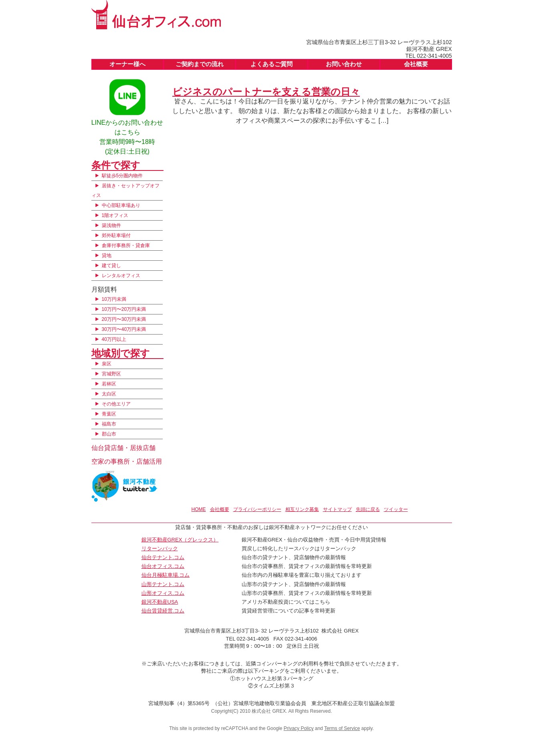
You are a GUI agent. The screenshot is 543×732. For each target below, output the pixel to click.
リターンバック (159, 548)
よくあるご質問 (271, 64)
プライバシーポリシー (257, 509)
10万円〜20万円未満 (124, 309)
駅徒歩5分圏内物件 (122, 175)
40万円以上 (114, 339)
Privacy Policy (299, 728)
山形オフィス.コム (163, 593)
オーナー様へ (127, 64)
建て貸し (111, 265)
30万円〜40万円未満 (124, 329)
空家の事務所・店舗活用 (126, 461)
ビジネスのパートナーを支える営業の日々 (266, 91)
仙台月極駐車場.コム (165, 575)
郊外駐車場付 (116, 235)
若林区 (109, 384)
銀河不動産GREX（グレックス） (180, 540)
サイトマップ (337, 509)
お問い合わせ (344, 64)
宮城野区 (111, 374)
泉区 (106, 364)
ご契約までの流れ (200, 64)
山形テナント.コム (163, 584)
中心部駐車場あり (121, 205)
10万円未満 (114, 299)
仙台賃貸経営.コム (163, 611)
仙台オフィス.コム (163, 566)
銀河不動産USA (159, 602)
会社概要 (416, 64)
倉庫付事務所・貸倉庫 (126, 245)
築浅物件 (111, 225)
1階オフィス (115, 215)
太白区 (109, 394)
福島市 (109, 424)
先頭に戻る (368, 509)
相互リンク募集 (302, 509)
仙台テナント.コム (163, 557)
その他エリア (116, 404)
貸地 (106, 255)
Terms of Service (342, 728)
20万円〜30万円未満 (124, 319)
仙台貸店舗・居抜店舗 (123, 447)
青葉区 (109, 414)
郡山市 (109, 434)
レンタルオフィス (121, 275)
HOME (199, 509)
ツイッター (396, 509)
